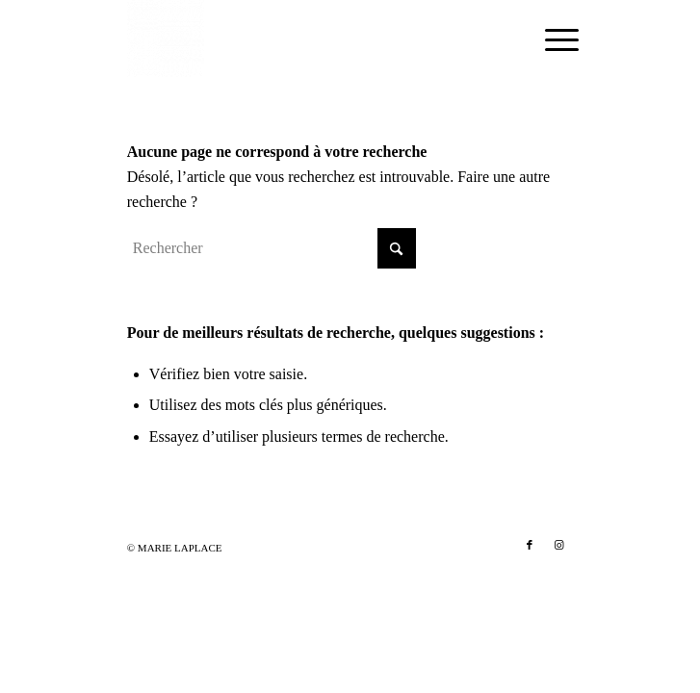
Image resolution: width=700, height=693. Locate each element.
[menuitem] (547, 40)
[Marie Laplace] (305, 38)
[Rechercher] (271, 248)
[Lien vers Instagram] (558, 544)
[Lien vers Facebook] (529, 544)
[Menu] (547, 40)
